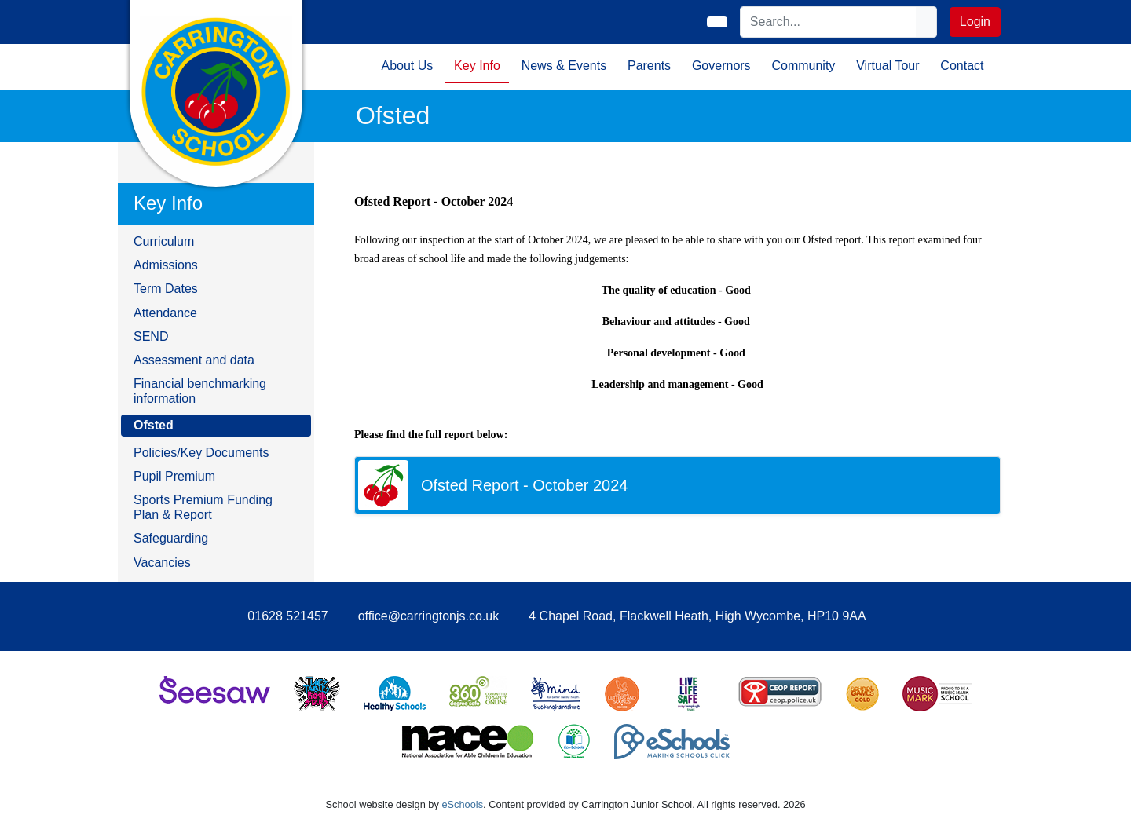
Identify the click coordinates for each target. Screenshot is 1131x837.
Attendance (165, 313)
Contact (961, 65)
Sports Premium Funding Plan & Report (203, 507)
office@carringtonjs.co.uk (429, 616)
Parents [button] (649, 65)
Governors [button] (721, 65)
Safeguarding (171, 538)
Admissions (166, 265)
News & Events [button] (564, 65)
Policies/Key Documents (201, 452)
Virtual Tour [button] (887, 65)
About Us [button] (407, 65)
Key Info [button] (477, 65)
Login (975, 21)
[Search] (829, 22)
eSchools (462, 804)
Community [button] (803, 65)
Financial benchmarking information (200, 391)
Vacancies (162, 562)
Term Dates (166, 288)
